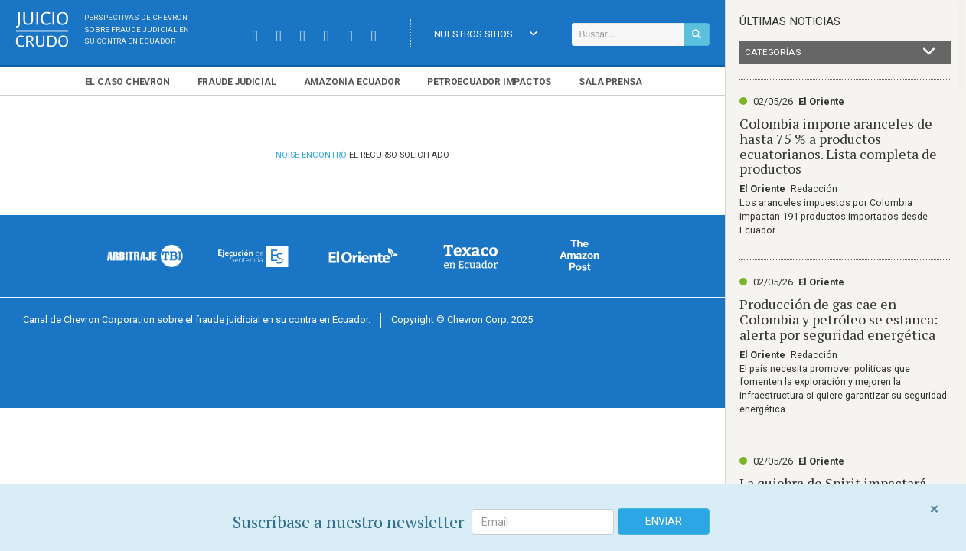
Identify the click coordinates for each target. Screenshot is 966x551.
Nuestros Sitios (485, 34)
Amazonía (352, 82)
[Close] (934, 509)
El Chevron (127, 82)
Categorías (840, 52)
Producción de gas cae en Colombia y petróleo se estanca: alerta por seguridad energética (838, 319)
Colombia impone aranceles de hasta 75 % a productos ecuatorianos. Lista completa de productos (838, 146)
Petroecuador (489, 82)
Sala (610, 82)
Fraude (236, 82)
